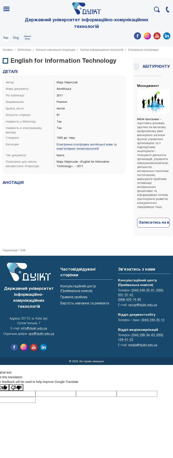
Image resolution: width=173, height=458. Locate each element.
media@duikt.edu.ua (142, 345)
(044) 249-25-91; (143, 290)
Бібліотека (24, 50)
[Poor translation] (16, 387)
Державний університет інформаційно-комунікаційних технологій (86, 23)
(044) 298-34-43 (143, 335)
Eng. (16, 38)
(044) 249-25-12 (153, 320)
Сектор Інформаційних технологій (101, 50)
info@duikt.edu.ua (34, 328)
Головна (8, 50)
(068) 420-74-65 (129, 299)
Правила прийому (73, 297)
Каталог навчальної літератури (55, 50)
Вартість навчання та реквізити (84, 303)
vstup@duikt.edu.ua (142, 305)
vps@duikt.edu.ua (41, 334)
